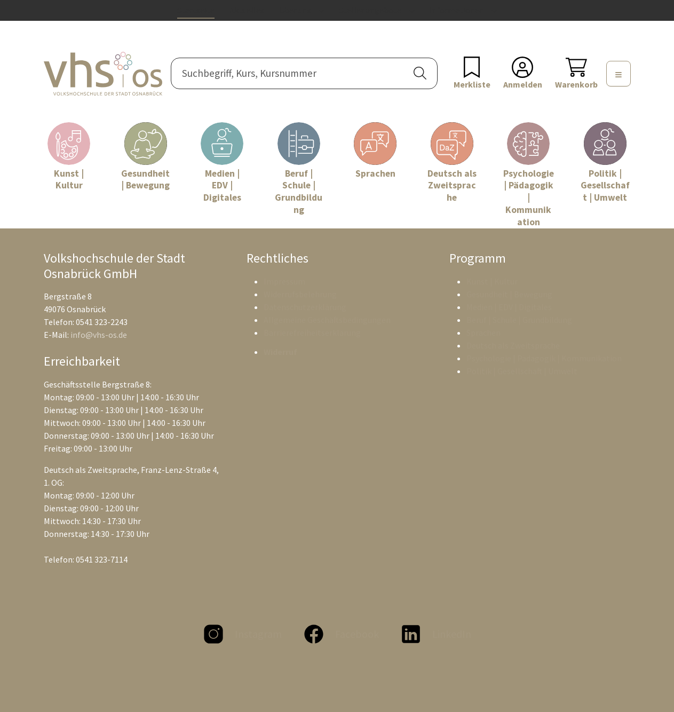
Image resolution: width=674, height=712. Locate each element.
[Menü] (618, 73)
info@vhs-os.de (98, 334)
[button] (420, 73)
